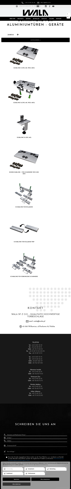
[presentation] (35, 364)
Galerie (51, 18)
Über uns (12, 18)
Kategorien (35, 40)
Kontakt (58, 18)
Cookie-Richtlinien (29, 469)
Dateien (28, 18)
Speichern (13, 484)
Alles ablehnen (57, 484)
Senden (62, 373)
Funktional (9, 478)
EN (35, 6)
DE (38, 6)
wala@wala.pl (44, 2)
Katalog (44, 18)
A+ (68, 17)
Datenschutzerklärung (42, 469)
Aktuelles (36, 18)
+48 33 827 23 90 (28, 2)
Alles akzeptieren (35, 484)
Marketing (52, 473)
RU (40, 6)
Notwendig (9, 473)
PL (33, 6)
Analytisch (31, 473)
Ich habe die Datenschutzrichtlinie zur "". (33, 358)
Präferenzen (31, 478)
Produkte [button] (20, 18)
